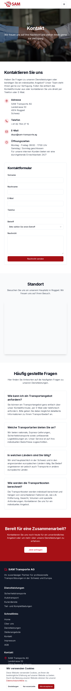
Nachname (13, 187)
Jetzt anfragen (36, 550)
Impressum (9, 640)
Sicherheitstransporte (15, 593)
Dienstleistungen (12, 628)
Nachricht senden (35, 259)
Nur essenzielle (29, 686)
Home (7, 619)
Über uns (9, 623)
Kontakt (8, 636)
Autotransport (11, 597)
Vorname (12, 175)
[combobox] (35, 226)
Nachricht (12, 233)
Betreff (11, 221)
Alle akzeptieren (46, 686)
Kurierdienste (10, 602)
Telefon (11, 210)
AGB (6, 644)
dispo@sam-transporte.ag (24, 134)
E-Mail (11, 198)
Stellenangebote (12, 632)
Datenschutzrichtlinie (15, 680)
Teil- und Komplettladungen (18, 606)
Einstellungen (13, 686)
